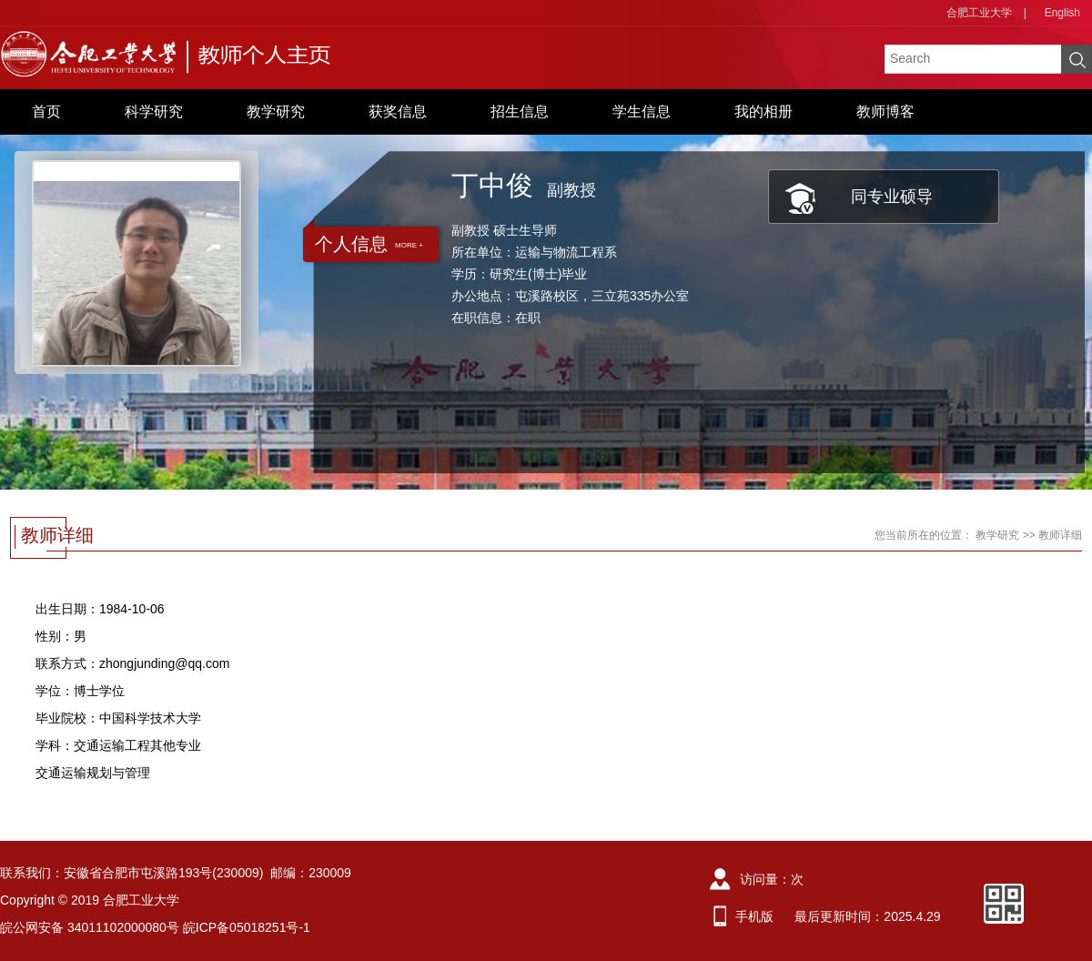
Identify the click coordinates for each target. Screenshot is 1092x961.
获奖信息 (398, 111)
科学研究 (154, 111)
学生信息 (641, 111)
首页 (46, 111)
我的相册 (763, 111)
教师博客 (885, 111)
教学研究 (276, 111)
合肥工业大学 (979, 12)
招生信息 (519, 111)
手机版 (754, 916)
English (1062, 12)
